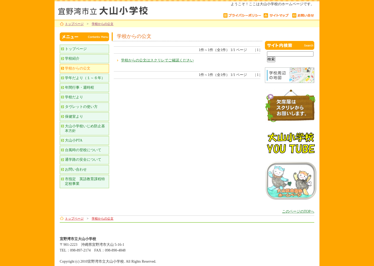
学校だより (74, 97)
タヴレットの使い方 (81, 107)
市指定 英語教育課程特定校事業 (85, 181)
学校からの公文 (102, 24)
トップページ (74, 24)
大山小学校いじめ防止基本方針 (85, 128)
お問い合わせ (76, 169)
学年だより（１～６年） (85, 78)
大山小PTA (73, 140)
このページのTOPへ (298, 211)
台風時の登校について (83, 150)
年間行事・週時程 (79, 87)
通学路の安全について (83, 160)
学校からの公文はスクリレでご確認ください (157, 60)
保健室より (74, 116)
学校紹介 (72, 58)
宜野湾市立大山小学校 (119, 9)
